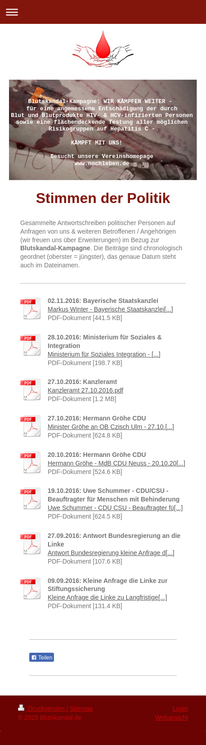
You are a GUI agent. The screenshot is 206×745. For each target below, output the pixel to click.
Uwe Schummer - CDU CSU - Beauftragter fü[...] (115, 507)
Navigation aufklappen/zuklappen (103, 12)
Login (180, 708)
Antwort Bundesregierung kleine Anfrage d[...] (111, 552)
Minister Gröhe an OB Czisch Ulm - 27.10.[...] (111, 426)
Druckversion (42, 708)
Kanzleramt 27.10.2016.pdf (85, 390)
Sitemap (81, 708)
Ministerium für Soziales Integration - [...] (104, 354)
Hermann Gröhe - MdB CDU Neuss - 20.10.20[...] (116, 463)
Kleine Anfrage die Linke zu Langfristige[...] (107, 597)
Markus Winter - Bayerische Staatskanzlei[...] (110, 309)
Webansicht (171, 717)
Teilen (41, 658)
